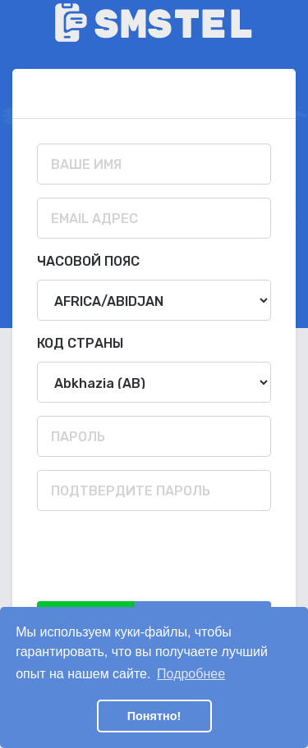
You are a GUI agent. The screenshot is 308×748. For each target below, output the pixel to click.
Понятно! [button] (154, 716)
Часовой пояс (88, 261)
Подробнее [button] (191, 674)
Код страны (80, 343)
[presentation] (162, 556)
